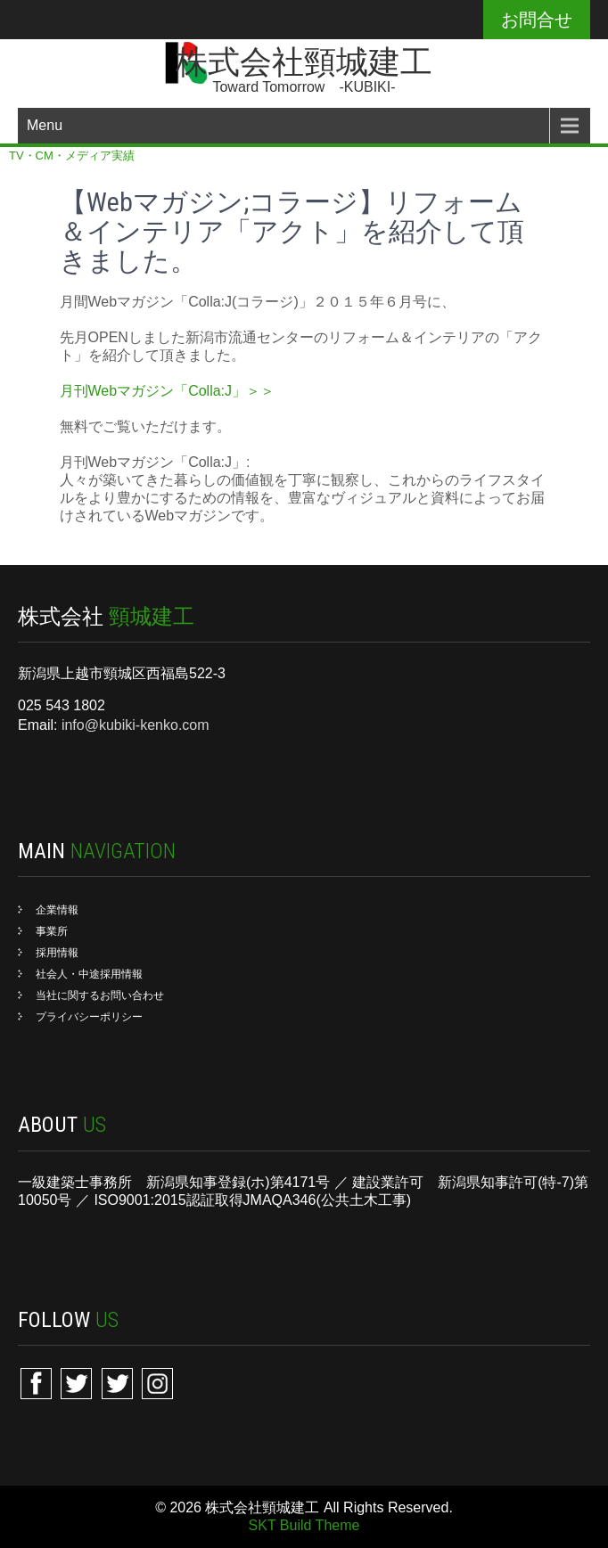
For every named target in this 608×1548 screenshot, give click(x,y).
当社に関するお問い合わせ (100, 995)
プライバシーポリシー (89, 1017)
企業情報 (57, 910)
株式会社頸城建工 (304, 62)
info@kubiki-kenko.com (136, 725)
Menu (44, 125)
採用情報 (57, 952)
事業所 (52, 931)
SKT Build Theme (304, 1525)
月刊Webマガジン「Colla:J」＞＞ (167, 390)
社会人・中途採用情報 (89, 974)
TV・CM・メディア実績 (72, 155)
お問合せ (536, 19)
